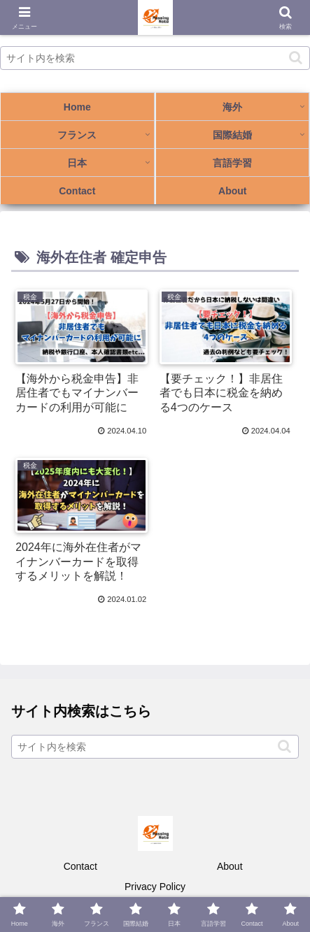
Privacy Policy (155, 886)
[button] (295, 58)
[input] (155, 58)
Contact (80, 866)
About (230, 866)
